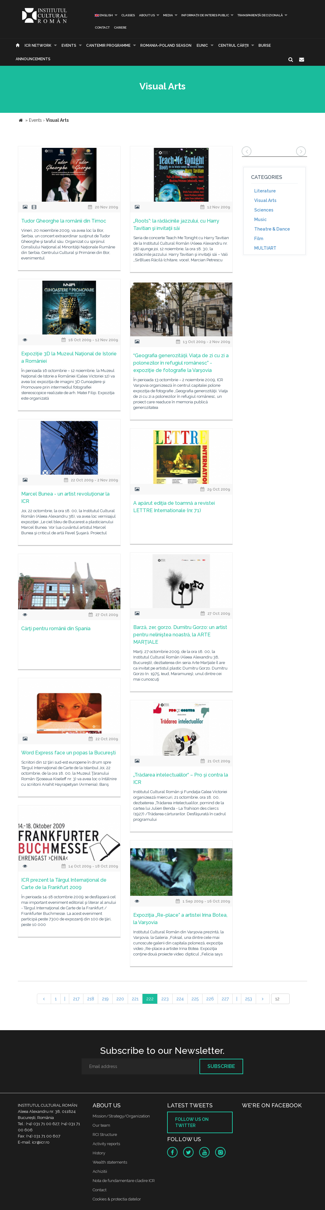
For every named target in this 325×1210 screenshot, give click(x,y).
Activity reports (106, 1143)
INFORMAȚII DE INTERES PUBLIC (205, 15)
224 (180, 998)
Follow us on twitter (192, 1122)
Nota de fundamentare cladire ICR (124, 1180)
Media (168, 15)
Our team (101, 1125)
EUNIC (202, 45)
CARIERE (120, 27)
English (104, 15)
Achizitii (100, 1171)
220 (120, 998)
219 (105, 998)
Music (260, 219)
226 (210, 998)
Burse (265, 45)
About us (147, 15)
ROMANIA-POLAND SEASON (165, 45)
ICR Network (38, 45)
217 (76, 998)
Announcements (33, 59)
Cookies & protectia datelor (117, 1199)
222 (150, 998)
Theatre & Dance (272, 229)
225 (195, 998)
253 (248, 998)
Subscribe (221, 1066)
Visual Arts (265, 200)
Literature (265, 190)
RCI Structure (105, 1134)
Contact (102, 27)
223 (165, 998)
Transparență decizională (260, 15)
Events (69, 45)
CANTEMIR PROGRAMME (108, 45)
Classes (128, 15)
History (99, 1153)
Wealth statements (110, 1162)
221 (135, 998)
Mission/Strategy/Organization (121, 1116)
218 (90, 998)
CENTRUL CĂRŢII (233, 45)
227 (225, 998)
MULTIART (265, 248)
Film (258, 238)
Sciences (263, 210)
